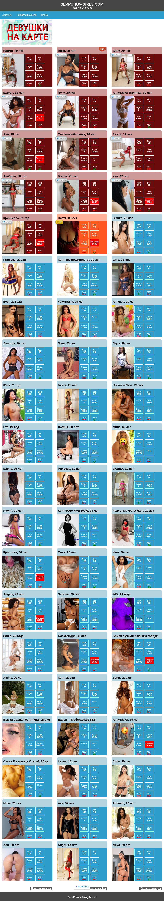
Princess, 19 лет (69, 468)
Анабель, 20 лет (15, 176)
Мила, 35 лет (122, 427)
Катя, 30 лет (66, 677)
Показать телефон (41, 888)
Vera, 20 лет (121, 552)
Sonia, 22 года (13, 636)
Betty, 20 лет (121, 50)
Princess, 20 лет (14, 259)
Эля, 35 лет (11, 134)
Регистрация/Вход (26, 15)
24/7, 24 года (122, 594)
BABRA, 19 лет (123, 468)
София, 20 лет (68, 427)
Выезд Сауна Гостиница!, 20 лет (26, 719)
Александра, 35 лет (72, 636)
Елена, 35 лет (13, 468)
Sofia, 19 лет (121, 761)
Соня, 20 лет (67, 552)
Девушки (7, 15)
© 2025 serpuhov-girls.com (82, 897)
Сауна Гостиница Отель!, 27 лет (26, 761)
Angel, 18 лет (67, 845)
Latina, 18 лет (67, 761)
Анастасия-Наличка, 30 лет (132, 92)
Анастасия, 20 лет (126, 719)
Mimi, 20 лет (66, 343)
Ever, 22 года (12, 301)
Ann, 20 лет (11, 845)
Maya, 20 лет (12, 803)
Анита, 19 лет (122, 134)
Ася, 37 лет (66, 803)
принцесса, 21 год (16, 218)
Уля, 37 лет (121, 176)
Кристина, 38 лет (15, 552)
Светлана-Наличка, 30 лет (77, 134)
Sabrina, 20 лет (68, 594)
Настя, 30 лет (67, 218)
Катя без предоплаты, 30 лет (79, 259)
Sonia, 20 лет (122, 677)
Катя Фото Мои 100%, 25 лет (78, 510)
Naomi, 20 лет (13, 510)
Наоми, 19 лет (13, 50)
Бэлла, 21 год (67, 176)
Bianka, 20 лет (123, 218)
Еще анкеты (82, 886)
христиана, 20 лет (71, 301)
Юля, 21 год (11, 385)
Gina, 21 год (121, 259)
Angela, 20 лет (13, 594)
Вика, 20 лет (67, 50)
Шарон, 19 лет (13, 92)
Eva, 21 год (11, 427)
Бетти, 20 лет (67, 385)
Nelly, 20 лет (66, 92)
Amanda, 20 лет (124, 301)
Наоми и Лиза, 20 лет (128, 385)
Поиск (44, 15)
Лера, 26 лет (121, 343)
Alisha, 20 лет (13, 677)
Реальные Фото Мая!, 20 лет (133, 510)
